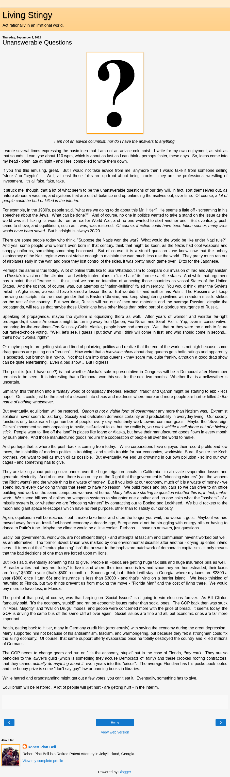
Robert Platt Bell (42, 747)
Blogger (125, 772)
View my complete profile (43, 761)
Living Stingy (27, 15)
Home (115, 722)
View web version (115, 732)
